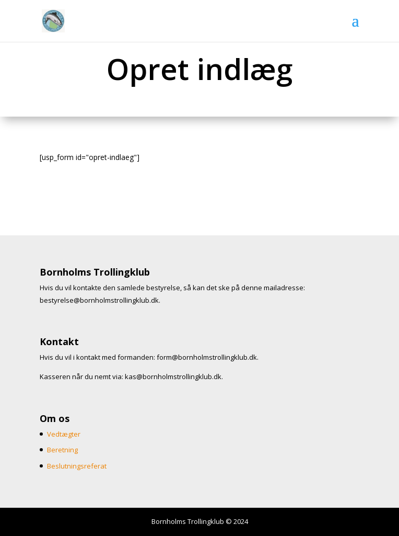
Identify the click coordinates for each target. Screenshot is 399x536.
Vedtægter (63, 434)
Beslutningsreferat (77, 466)
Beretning (62, 449)
